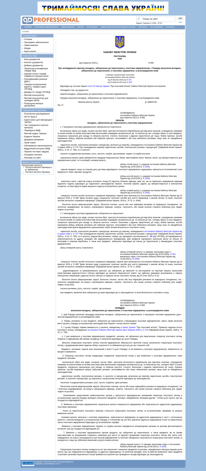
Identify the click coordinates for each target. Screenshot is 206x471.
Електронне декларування (37, 113)
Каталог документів (33, 62)
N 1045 (129, 82)
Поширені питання (33, 154)
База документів (32, 59)
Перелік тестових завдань (36, 151)
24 (151, 236)
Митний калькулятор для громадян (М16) (36, 99)
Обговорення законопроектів (38, 145)
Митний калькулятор (34, 95)
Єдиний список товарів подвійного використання (36, 75)
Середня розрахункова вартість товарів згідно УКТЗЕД (35, 86)
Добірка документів (33, 65)
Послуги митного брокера (37, 172)
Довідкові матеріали (34, 139)
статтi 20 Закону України (98, 86)
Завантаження (67, 27)
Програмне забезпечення (46, 27)
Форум (80, 27)
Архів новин (30, 142)
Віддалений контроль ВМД (37, 148)
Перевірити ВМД (32, 130)
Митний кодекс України (35, 133)
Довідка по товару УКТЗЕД (37, 92)
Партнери (142, 27)
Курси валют (92, 27)
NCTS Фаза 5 (30, 117)
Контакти (170, 27)
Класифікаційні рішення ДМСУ (35, 80)
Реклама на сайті (32, 157)
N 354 (129, 80)
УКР (180, 18)
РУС (180, 22)
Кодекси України (32, 136)
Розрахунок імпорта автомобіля (33, 104)
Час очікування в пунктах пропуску (36, 126)
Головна (28, 27)
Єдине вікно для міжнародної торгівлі (118, 27)
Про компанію (156, 27)
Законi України (129, 327)
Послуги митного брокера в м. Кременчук (38, 168)
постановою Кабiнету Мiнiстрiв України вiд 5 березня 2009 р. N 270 (118, 330)
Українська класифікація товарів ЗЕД (36, 69)
